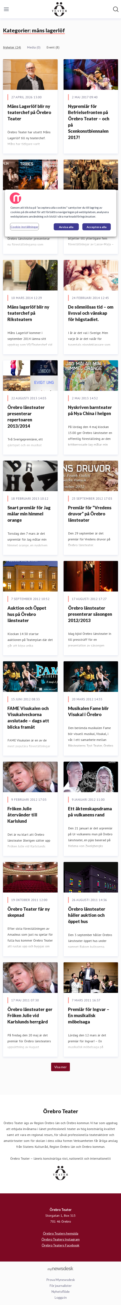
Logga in (60, 1297)
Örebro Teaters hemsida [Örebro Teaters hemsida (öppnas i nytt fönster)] (60, 1233)
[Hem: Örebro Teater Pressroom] (59, 9)
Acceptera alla (97, 227)
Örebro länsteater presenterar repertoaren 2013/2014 (26, 417)
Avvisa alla (66, 227)
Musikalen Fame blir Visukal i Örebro (88, 711)
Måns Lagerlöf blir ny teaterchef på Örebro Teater (29, 112)
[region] (60, 213)
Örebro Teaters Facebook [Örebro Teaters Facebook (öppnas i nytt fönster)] (60, 1245)
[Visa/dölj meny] (6, 9)
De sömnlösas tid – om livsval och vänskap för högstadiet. (90, 313)
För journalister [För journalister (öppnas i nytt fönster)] (60, 1286)
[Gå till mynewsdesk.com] (60, 1268)
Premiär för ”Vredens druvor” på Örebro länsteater (89, 514)
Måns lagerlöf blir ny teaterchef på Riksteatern (28, 313)
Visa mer (60, 1067)
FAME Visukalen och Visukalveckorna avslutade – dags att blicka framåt (28, 718)
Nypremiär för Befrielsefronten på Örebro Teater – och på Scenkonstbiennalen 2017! (88, 121)
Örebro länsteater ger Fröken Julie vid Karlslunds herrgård (29, 1015)
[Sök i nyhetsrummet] (116, 9)
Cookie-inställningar (24, 226)
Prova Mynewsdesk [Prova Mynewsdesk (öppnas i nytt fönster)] (60, 1280)
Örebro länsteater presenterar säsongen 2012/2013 (90, 614)
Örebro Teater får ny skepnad (28, 912)
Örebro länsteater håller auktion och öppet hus (86, 915)
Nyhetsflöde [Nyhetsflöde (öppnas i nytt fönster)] (60, 1291)
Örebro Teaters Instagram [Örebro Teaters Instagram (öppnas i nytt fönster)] (60, 1239)
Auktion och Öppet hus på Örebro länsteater (26, 614)
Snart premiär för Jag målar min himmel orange (29, 514)
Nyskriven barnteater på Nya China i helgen (90, 410)
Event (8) (52, 47)
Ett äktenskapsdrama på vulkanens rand (90, 812)
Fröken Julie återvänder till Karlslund (22, 815)
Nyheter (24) (12, 47)
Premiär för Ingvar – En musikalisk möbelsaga (88, 1015)
